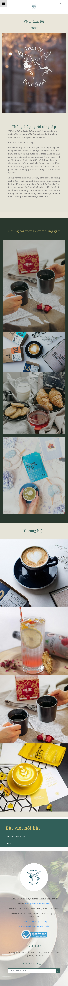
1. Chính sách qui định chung (34, 921)
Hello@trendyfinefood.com (37, 903)
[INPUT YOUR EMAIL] (32, 970)
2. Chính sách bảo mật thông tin (34, 926)
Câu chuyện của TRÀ (15, 836)
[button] (7, 843)
